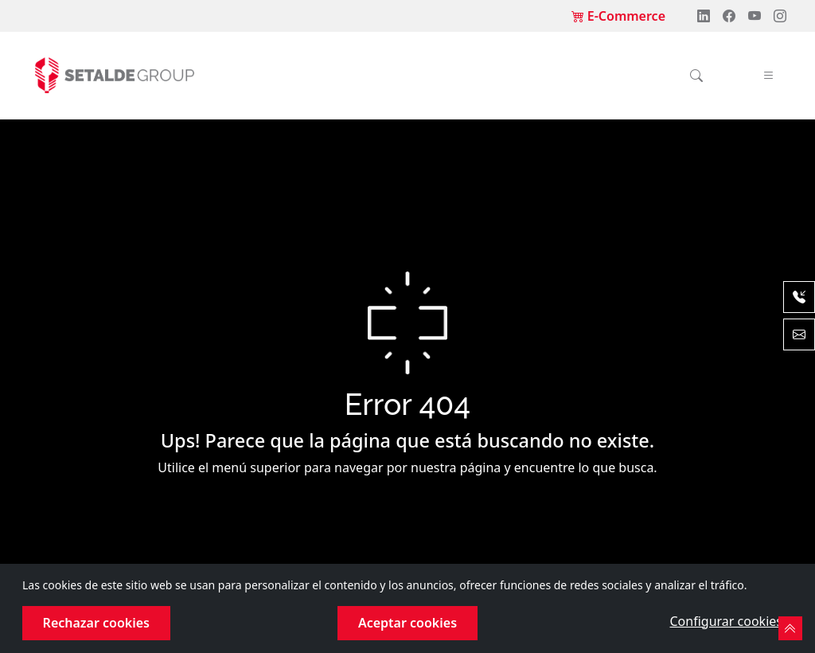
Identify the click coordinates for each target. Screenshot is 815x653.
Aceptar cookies (407, 622)
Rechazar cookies (96, 622)
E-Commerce (618, 16)
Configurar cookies (725, 621)
